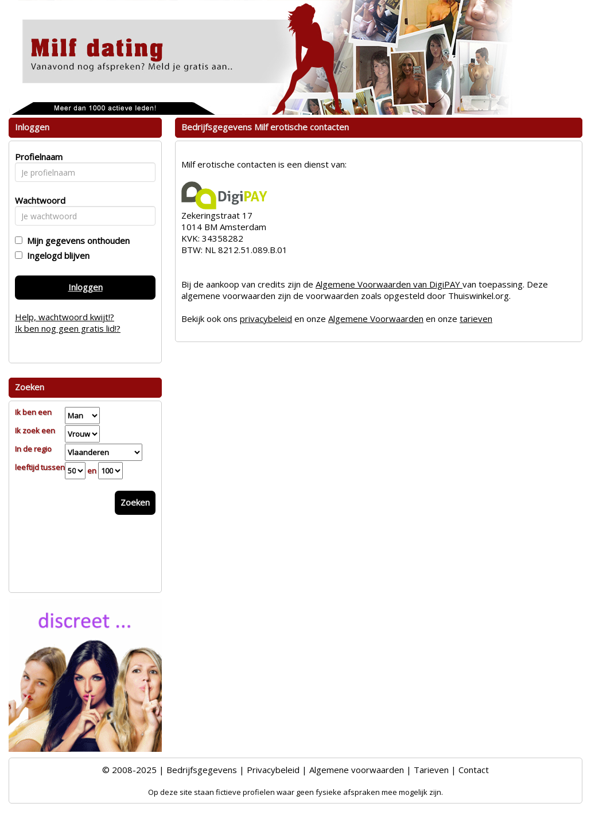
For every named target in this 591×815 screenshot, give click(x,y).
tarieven (476, 318)
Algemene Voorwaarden (375, 318)
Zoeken (135, 502)
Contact (473, 769)
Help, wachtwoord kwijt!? (64, 317)
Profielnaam (37, 156)
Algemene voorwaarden (356, 769)
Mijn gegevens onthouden (76, 240)
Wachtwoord (37, 200)
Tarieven (431, 769)
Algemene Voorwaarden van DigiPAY (389, 284)
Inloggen (85, 287)
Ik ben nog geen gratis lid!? (67, 328)
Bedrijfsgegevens (201, 769)
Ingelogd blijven (56, 255)
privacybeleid (266, 318)
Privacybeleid (273, 769)
